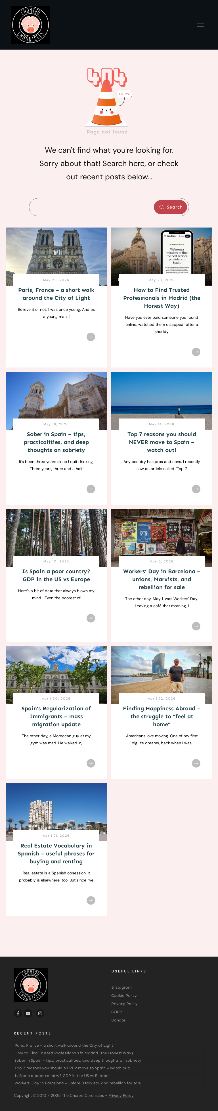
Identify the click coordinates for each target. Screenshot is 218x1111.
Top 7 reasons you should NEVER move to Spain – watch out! (161, 442)
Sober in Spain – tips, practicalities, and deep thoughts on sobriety (56, 442)
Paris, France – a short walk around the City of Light (63, 1045)
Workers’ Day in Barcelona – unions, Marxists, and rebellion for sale (161, 579)
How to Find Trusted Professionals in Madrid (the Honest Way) (161, 297)
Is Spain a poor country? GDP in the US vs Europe (61, 1075)
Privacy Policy (121, 1095)
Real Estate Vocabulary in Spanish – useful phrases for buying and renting (56, 853)
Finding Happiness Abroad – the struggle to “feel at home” (161, 716)
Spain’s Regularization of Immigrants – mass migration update (56, 716)
